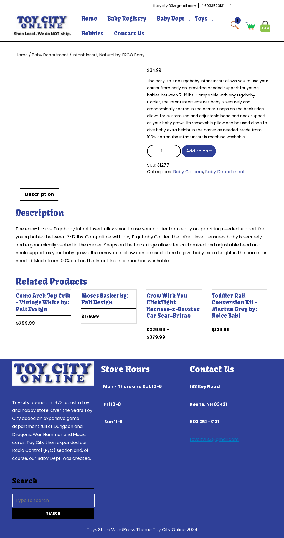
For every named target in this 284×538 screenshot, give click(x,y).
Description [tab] (39, 194)
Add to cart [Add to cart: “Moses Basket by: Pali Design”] (132, 318)
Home (89, 18)
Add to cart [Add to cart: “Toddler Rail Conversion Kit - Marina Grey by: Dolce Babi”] (263, 332)
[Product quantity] (164, 151)
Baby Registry (127, 18)
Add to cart (199, 151)
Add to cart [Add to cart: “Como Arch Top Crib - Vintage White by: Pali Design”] (67, 325)
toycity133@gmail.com (214, 439)
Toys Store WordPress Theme (119, 529)
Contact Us (129, 33)
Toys (201, 18)
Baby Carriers (188, 172)
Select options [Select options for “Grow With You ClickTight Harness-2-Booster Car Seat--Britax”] (198, 332)
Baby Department (50, 55)
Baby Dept (170, 18)
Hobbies (92, 33)
